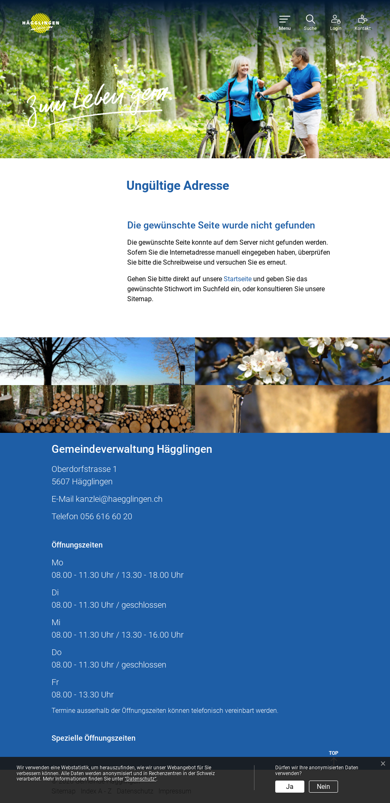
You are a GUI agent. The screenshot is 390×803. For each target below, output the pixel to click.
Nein (323, 787)
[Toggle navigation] (284, 23)
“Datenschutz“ (140, 779)
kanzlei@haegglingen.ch (119, 499)
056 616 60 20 (106, 516)
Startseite (238, 279)
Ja (290, 787)
